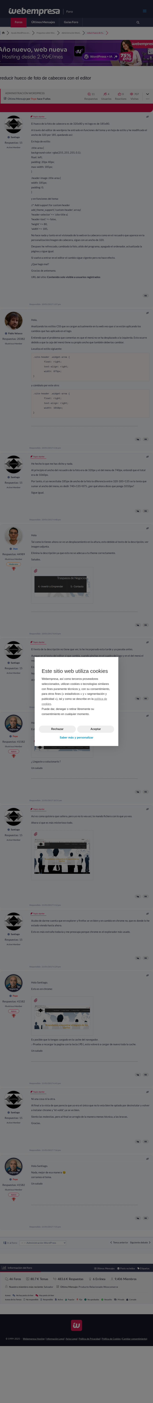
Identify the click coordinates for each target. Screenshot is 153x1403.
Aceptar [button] (95, 729)
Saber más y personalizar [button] (76, 737)
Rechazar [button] (57, 729)
